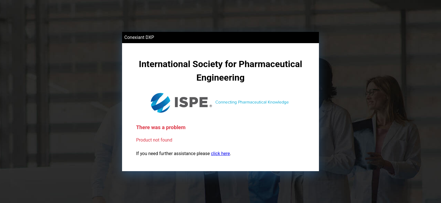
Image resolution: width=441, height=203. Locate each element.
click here (220, 153)
